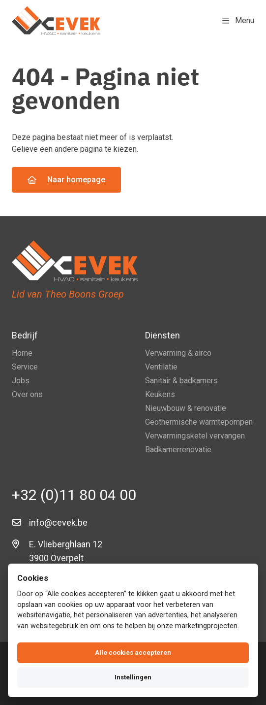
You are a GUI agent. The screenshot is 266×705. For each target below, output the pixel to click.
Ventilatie (161, 366)
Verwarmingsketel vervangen (195, 435)
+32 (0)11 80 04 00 (74, 495)
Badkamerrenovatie (178, 449)
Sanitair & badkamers (181, 380)
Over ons (27, 394)
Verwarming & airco (178, 353)
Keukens (160, 394)
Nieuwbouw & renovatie (185, 408)
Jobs (21, 380)
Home (22, 353)
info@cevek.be (58, 522)
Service (25, 366)
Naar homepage (66, 179)
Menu (238, 20)
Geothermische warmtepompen (199, 422)
